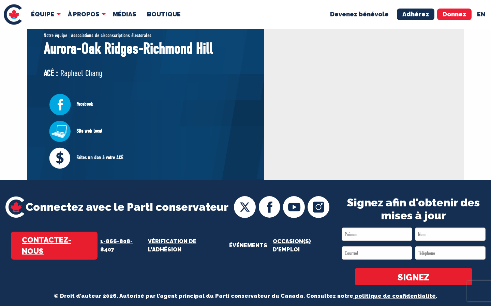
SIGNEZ (413, 277)
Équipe (42, 14)
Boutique (164, 14)
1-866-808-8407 (116, 245)
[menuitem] (13, 14)
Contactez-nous (46, 245)
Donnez (454, 14)
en (481, 14)
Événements (248, 245)
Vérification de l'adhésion (172, 245)
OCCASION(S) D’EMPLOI (292, 245)
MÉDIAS (124, 14)
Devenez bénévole (359, 14)
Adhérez (415, 14)
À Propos (83, 14)
